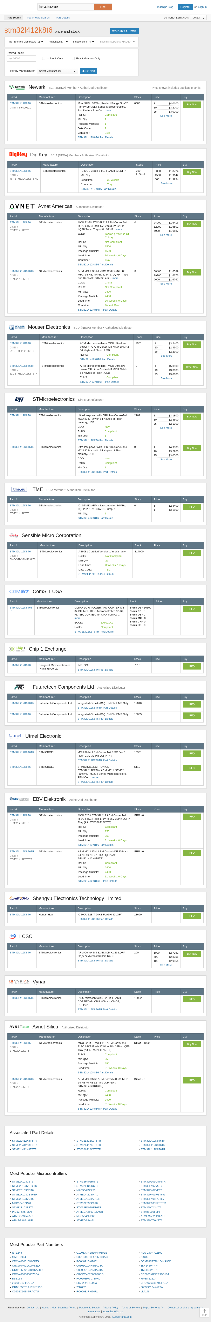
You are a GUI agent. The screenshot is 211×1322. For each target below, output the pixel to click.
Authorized (59, 42)
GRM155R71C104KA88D (27, 1269)
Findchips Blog (164, 6)
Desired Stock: (21, 56)
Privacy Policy (110, 1307)
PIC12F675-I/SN (22, 1211)
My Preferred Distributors (27, 42)
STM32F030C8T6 (87, 1203)
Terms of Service (130, 1307)
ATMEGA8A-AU (85, 1220)
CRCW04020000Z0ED (90, 1274)
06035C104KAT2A (152, 1287)
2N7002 (81, 1287)
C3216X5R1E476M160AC (92, 1257)
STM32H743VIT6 (151, 1207)
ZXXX (144, 1257)
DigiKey (59, 154)
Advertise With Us (113, 1311)
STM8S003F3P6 (151, 1211)
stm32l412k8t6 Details (124, 31)
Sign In (202, 6)
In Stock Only (52, 58)
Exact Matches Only (86, 58)
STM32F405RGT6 (87, 1181)
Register (185, 6)
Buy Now (192, 104)
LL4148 (145, 1291)
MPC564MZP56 (85, 1190)
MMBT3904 (19, 1257)
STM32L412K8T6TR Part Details (97, 309)
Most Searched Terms (64, 1307)
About (45, 1307)
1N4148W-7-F (149, 1265)
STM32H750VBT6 (152, 1220)
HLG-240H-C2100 (151, 1252)
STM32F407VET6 (151, 1190)
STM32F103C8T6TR (153, 1181)
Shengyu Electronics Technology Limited (67, 898)
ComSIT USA (37, 591)
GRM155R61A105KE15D (27, 1287)
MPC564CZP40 (21, 1203)
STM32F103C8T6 (22, 1181)
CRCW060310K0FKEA (26, 1261)
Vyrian (30, 981)
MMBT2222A (148, 1278)
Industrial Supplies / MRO (118, 42)
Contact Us (33, 1307)
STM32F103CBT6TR (24, 1194)
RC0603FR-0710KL (88, 1278)
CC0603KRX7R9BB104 (155, 1274)
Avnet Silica (49, 1026)
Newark (58, 87)
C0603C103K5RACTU (25, 1291)
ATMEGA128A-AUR (88, 1198)
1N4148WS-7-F (150, 1269)
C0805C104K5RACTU (89, 1265)
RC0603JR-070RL (87, 1291)
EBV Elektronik (53, 799)
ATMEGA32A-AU (22, 1216)
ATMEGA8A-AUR (22, 1220)
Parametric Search (89, 1307)
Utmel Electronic (37, 736)
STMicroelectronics (56, 399)
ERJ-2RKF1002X (86, 1282)
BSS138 (17, 1278)
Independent (84, 42)
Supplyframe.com (121, 1316)
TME (52, 489)
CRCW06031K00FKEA (154, 1282)
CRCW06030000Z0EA (25, 1274)
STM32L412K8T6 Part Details (95, 137)
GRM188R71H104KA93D (156, 1261)
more (108, 110)
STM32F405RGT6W (153, 1194)
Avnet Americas (56, 206)
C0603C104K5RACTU (89, 1269)
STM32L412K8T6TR (22, 271)
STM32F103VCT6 (23, 1198)
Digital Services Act (153, 1307)
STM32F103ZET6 (22, 1207)
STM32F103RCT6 (87, 1185)
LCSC (23, 936)
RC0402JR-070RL (87, 1261)
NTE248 (17, 1252)
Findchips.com (17, 6)
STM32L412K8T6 (20, 103)
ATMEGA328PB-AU (152, 1216)
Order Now (192, 367)
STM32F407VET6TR (88, 1207)
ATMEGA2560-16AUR (89, 1211)
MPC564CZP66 (85, 1216)
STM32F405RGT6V (152, 1198)
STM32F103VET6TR (24, 1185)
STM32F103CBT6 (23, 1190)
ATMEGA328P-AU (87, 1194)
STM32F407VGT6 (152, 1185)
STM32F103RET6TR (153, 1203)
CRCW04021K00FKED (26, 1265)
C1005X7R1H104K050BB (91, 1252)
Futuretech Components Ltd (67, 687)
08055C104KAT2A (23, 1282)
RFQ (192, 506)
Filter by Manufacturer (22, 70)
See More (166, 115)
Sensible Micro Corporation (47, 535)
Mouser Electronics (70, 327)
